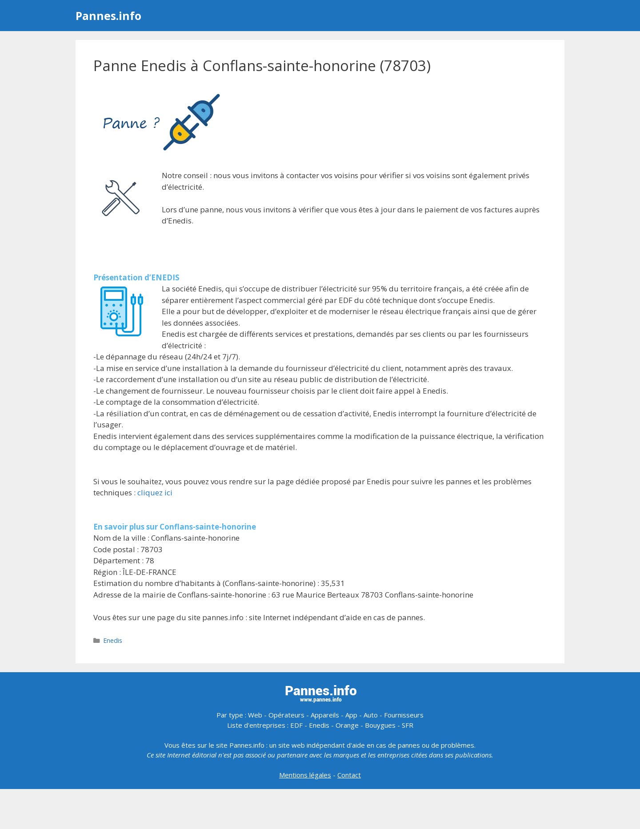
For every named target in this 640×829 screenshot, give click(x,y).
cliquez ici (154, 492)
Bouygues (380, 725)
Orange (347, 725)
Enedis (112, 640)
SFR (407, 725)
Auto (371, 714)
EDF (296, 725)
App (351, 714)
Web (255, 714)
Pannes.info (108, 15)
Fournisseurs (404, 714)
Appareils (325, 714)
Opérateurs (286, 714)
